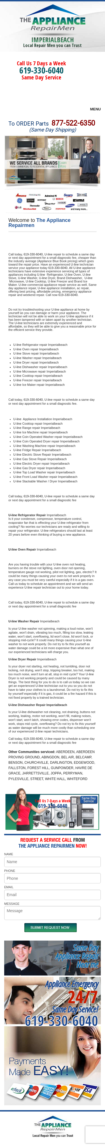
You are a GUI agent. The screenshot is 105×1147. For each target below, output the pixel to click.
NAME (8, 854)
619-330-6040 (41, 70)
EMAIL (8, 887)
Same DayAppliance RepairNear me (76, 956)
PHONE (9, 870)
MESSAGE (11, 903)
